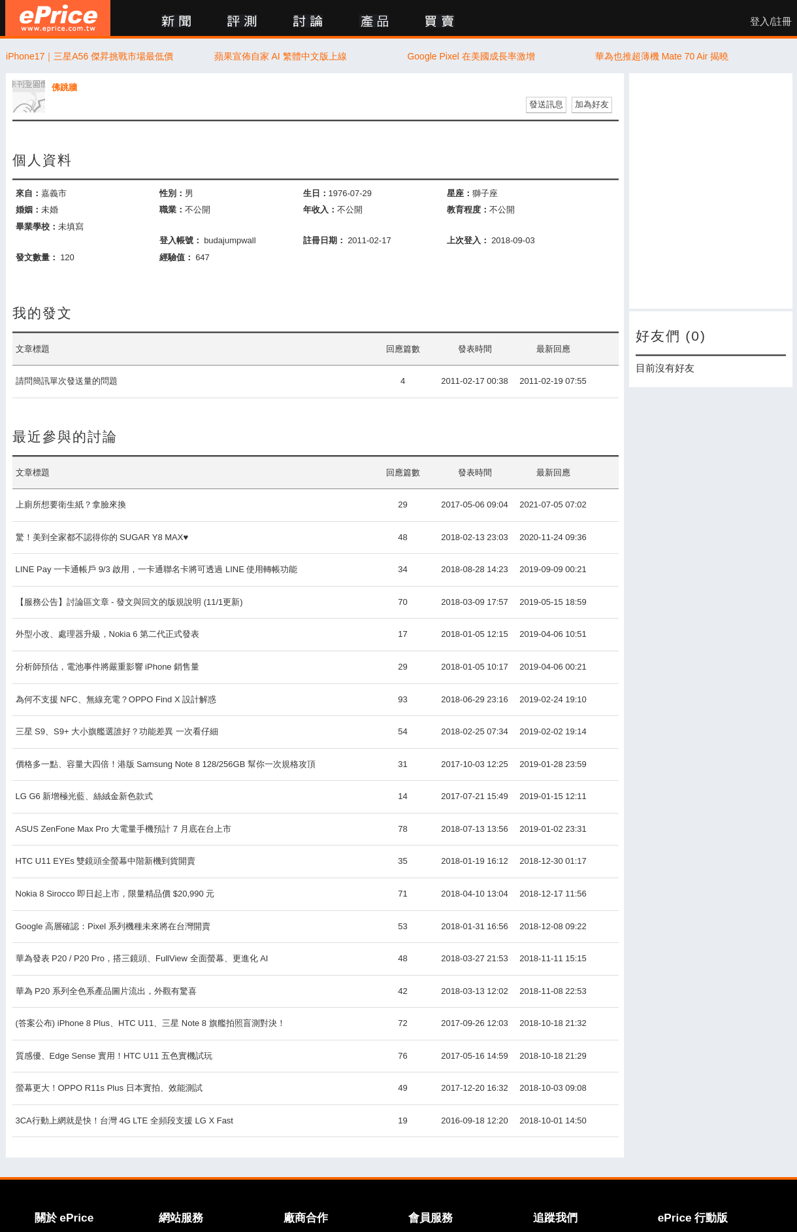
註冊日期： (324, 240)
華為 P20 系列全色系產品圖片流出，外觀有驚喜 (106, 991)
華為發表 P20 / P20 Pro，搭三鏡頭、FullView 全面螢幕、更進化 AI (142, 958)
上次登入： (468, 240)
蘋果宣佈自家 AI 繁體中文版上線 (280, 56)
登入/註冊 (771, 21)
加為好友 (592, 104)
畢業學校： (37, 226)
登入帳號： (180, 240)
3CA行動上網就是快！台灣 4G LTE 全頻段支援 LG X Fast (124, 1120)
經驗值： (176, 257)
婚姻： (28, 209)
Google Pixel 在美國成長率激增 (470, 56)
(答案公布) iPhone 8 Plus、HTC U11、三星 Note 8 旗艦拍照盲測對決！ (150, 1023)
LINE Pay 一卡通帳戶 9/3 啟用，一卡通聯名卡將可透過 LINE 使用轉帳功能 (157, 569)
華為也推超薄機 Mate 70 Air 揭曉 (662, 56)
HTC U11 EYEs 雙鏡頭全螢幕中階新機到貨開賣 (106, 861)
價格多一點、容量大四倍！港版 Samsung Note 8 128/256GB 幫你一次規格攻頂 (166, 764)
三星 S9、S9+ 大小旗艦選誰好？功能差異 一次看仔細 (117, 731)
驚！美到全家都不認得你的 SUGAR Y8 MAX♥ (102, 537)
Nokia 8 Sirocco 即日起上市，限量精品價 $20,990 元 (115, 893)
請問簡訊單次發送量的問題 (67, 381)
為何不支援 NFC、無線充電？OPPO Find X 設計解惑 (116, 699)
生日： (316, 193)
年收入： (320, 209)
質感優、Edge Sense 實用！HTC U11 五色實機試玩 (114, 1056)
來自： (28, 193)
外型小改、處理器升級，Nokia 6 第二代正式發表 (108, 634)
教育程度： (468, 209)
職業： (172, 209)
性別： (172, 193)
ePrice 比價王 (57, 18)
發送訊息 (546, 104)
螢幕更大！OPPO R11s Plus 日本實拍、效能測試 (109, 1088)
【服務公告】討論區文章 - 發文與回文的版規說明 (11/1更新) (129, 602)
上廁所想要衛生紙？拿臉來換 (71, 504)
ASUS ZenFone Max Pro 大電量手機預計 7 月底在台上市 (123, 829)
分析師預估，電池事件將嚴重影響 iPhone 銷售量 (108, 667)
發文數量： (37, 257)
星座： (459, 193)
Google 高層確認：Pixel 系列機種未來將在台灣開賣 (113, 926)
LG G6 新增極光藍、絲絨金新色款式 (85, 796)
